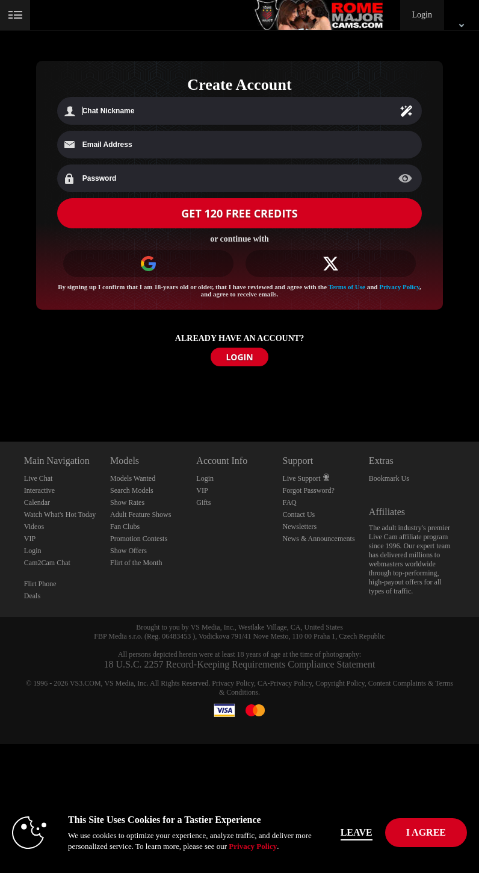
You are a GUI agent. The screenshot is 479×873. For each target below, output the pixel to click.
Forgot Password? (309, 490)
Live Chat (38, 478)
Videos (34, 526)
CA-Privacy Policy (285, 683)
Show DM (0, 396)
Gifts (203, 502)
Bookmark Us (389, 478)
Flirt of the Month (136, 563)
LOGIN (239, 357)
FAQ (290, 502)
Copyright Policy (340, 683)
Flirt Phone (40, 584)
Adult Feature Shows (140, 514)
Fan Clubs (125, 526)
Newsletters (300, 526)
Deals (32, 596)
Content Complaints (397, 683)
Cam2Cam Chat (47, 563)
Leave (356, 832)
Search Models (131, 490)
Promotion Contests (138, 538)
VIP (30, 538)
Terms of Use (347, 286)
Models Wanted (132, 478)
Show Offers (128, 550)
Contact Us (299, 514)
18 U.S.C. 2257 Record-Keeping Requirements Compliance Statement (239, 664)
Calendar (37, 502)
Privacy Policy (399, 286)
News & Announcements (319, 538)
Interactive (39, 490)
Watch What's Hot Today (60, 514)
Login (422, 14)
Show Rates (127, 502)
